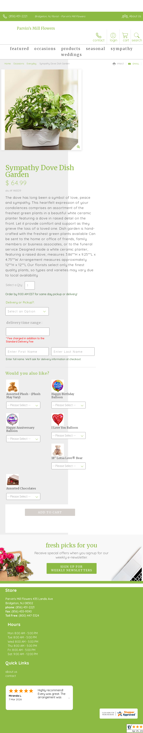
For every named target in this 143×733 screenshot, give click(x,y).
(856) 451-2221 (18, 16)
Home (7, 63)
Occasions (18, 63)
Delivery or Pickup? (88, 242)
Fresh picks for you (71, 514)
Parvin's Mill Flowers (36, 28)
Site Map (82, 675)
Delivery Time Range (85, 265)
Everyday (31, 63)
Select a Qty (82, 221)
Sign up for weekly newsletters (71, 531)
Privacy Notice (34, 675)
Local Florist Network (60, 675)
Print (118, 63)
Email (133, 63)
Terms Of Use (13, 675)
